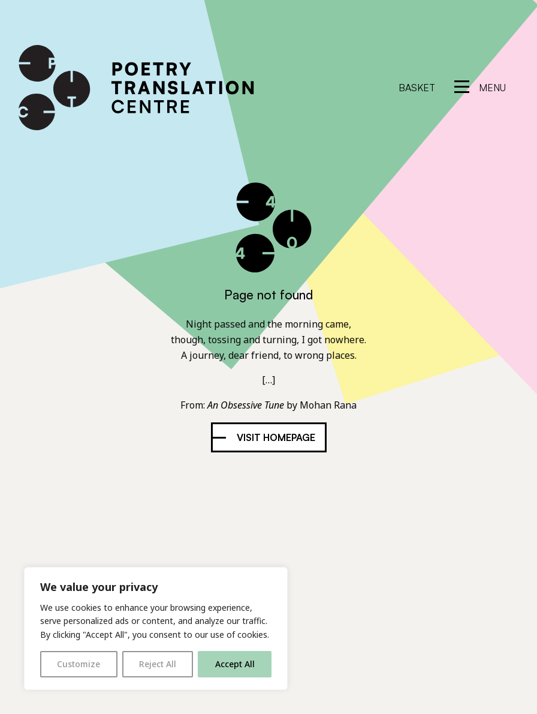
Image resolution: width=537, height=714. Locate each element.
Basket (417, 88)
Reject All (157, 664)
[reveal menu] (480, 87)
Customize (78, 664)
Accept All (235, 664)
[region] (156, 628)
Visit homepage (276, 437)
